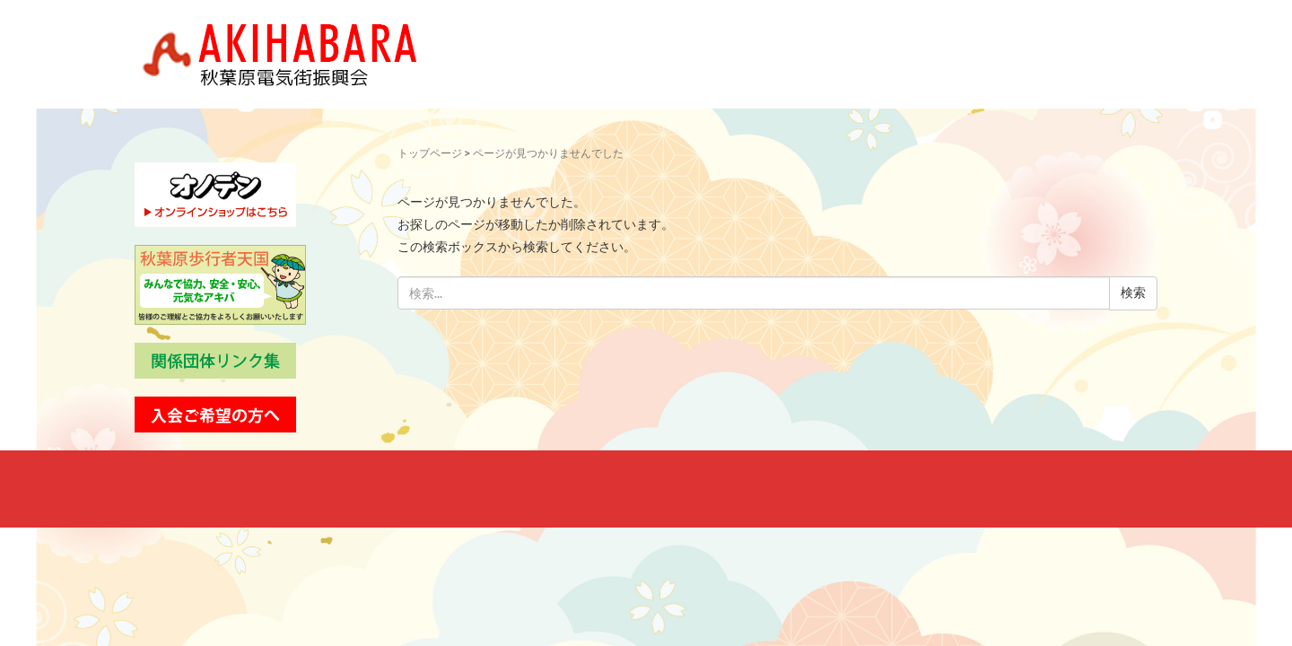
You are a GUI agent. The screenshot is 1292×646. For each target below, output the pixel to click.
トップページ (429, 153)
